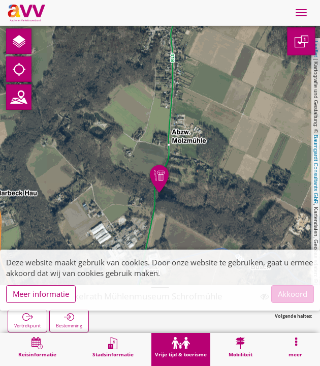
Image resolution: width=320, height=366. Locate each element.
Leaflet (316, 49)
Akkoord (292, 294)
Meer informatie (41, 294)
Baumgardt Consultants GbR (316, 169)
